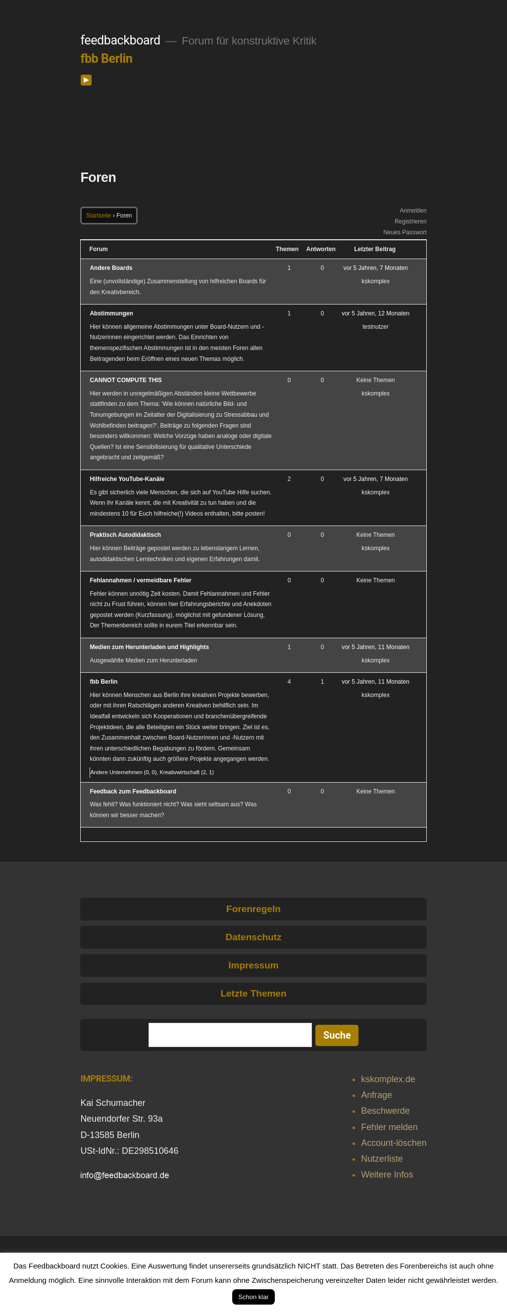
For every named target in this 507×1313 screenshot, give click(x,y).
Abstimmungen (111, 313)
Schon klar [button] (253, 1297)
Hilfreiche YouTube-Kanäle (127, 479)
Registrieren (411, 221)
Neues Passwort (404, 232)
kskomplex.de (388, 1079)
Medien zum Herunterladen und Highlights (149, 647)
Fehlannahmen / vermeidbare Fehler (140, 580)
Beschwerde (385, 1111)
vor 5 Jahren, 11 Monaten (375, 647)
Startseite (98, 215)
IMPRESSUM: (106, 1078)
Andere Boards (111, 267)
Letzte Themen (253, 993)
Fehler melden (389, 1127)
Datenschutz (253, 937)
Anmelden (413, 210)
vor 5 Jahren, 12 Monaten (375, 313)
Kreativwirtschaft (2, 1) (186, 772)
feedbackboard (120, 40)
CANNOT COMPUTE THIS (125, 380)
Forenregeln (253, 909)
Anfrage (376, 1095)
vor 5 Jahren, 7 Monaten (376, 267)
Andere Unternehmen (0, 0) (123, 772)
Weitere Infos (387, 1175)
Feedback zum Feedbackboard (133, 791)
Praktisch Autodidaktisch (125, 534)
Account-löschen (393, 1143)
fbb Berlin (106, 58)
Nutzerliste (382, 1159)
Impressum (253, 965)
